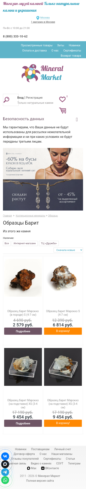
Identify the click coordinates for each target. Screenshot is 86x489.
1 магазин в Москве (43, 21)
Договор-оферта (24, 454)
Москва (45, 17)
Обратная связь (16, 463)
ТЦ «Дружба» (49, 243)
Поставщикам (40, 449)
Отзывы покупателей (25, 458)
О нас (55, 50)
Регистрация (34, 97)
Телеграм (74, 463)
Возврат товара (71, 55)
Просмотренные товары (37, 45)
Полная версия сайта (40, 480)
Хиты (60, 45)
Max (31, 468)
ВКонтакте (50, 468)
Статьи (70, 458)
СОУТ (59, 463)
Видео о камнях (41, 463)
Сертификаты (72, 50)
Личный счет (62, 449)
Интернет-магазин (25, 243)
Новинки (74, 45)
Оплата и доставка (34, 50)
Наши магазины (61, 454)
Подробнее (23, 331)
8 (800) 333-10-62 (15, 36)
